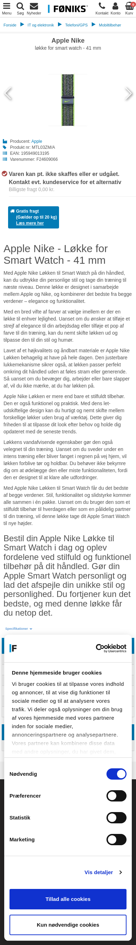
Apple (36, 141)
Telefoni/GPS (76, 25)
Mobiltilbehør (110, 25)
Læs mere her (30, 223)
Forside (10, 25)
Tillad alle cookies (67, 899)
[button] (19, 629)
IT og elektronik (41, 25)
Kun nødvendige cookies (68, 925)
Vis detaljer (99, 872)
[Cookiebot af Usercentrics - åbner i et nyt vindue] (96, 648)
